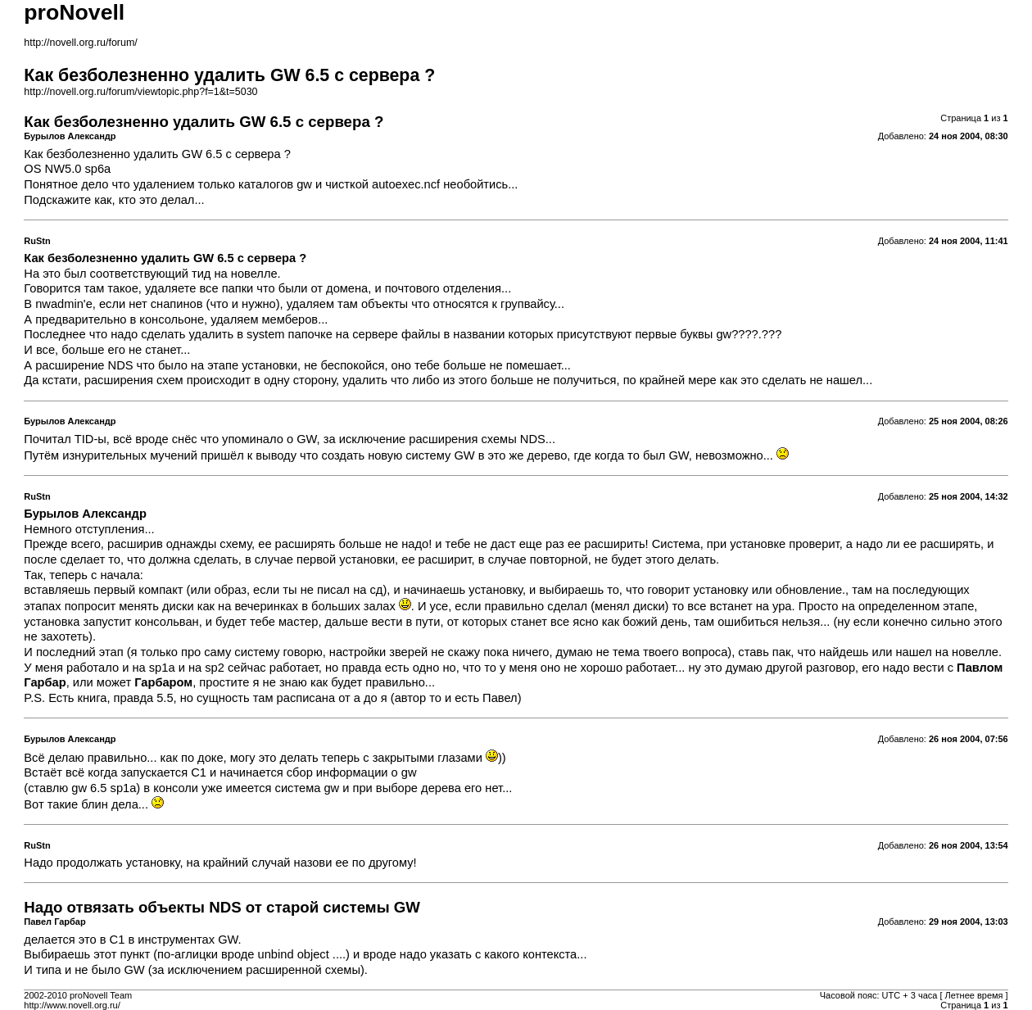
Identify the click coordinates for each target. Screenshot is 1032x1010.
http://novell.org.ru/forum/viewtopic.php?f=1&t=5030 (140, 91)
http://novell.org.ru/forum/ (80, 42)
